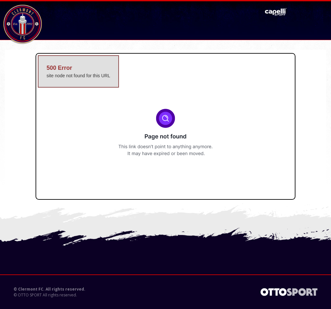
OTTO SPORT (30, 295)
